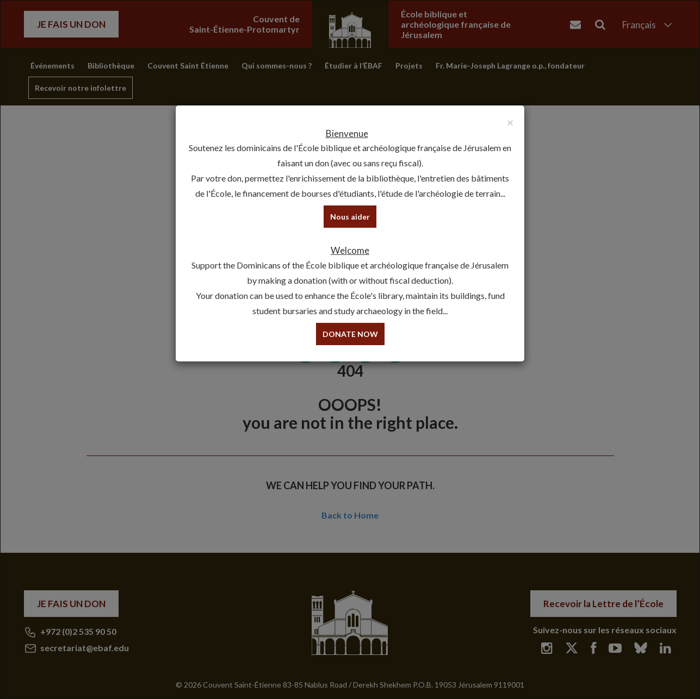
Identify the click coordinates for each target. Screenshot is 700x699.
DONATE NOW (350, 334)
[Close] (510, 122)
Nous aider (350, 216)
